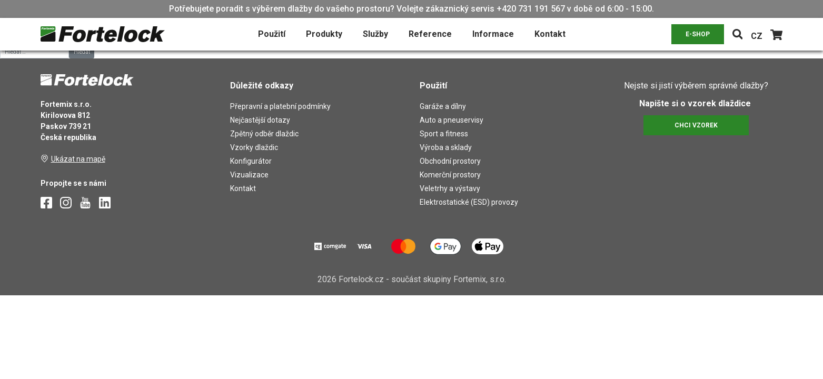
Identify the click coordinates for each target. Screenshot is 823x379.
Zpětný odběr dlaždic (264, 133)
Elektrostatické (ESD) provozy (469, 202)
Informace (493, 34)
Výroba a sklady (446, 147)
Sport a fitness (444, 133)
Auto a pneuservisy (451, 120)
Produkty (324, 34)
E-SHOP (698, 34)
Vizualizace (249, 175)
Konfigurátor (251, 161)
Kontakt (550, 34)
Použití (271, 34)
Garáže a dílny (443, 106)
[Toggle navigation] (737, 34)
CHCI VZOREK (696, 125)
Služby (375, 34)
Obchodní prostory (450, 161)
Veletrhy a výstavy (450, 188)
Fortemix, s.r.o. (479, 279)
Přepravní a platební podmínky (280, 106)
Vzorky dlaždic (254, 147)
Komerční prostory (450, 175)
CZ (756, 36)
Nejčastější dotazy (260, 120)
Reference (430, 34)
